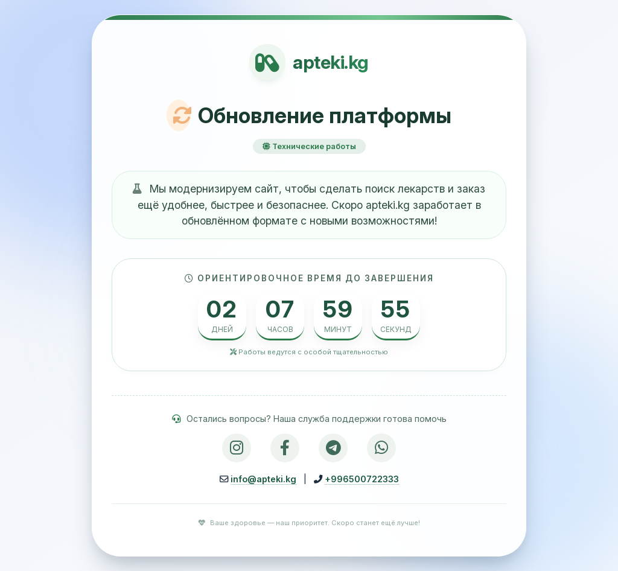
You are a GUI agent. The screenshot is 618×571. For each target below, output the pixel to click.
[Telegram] (333, 447)
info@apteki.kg (263, 479)
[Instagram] (236, 447)
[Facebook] (284, 447)
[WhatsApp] (381, 447)
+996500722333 (362, 479)
